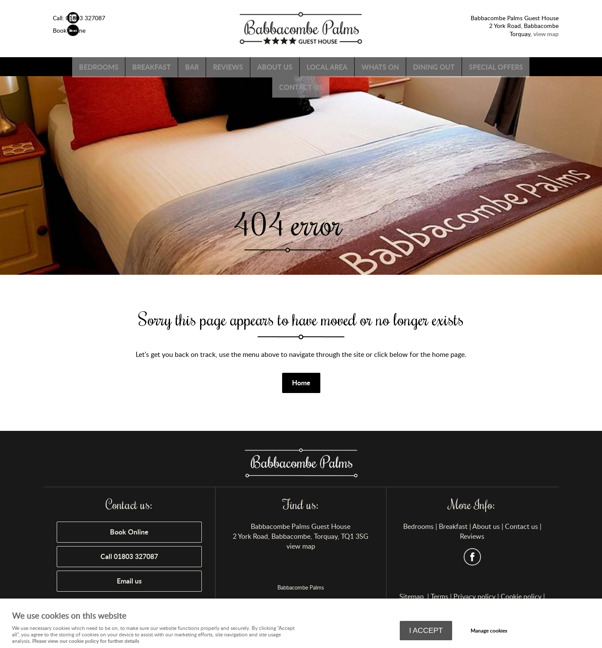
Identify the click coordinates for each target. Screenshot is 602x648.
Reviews (261, 66)
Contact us (337, 85)
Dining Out (480, 66)
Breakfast (177, 66)
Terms (439, 596)
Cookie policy (521, 596)
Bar (221, 66)
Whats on (423, 66)
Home (301, 382)
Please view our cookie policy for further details (85, 640)
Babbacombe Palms (300, 587)
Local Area (366, 66)
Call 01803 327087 (129, 556)
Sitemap (412, 596)
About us (310, 66)
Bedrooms (120, 66)
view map (300, 546)
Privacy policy (474, 596)
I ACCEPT (426, 631)
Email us (129, 581)
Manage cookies (490, 630)
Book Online (129, 532)
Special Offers (270, 85)
